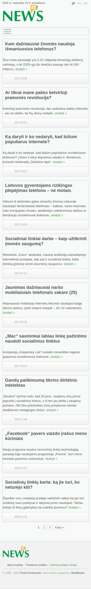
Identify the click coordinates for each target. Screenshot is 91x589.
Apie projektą (15, 564)
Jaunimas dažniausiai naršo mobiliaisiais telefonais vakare (36, 290)
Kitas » (59, 527)
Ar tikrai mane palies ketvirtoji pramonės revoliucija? (36, 95)
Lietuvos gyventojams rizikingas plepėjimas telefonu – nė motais (38, 188)
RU (79, 3)
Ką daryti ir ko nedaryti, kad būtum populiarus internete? (41, 139)
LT (73, 3)
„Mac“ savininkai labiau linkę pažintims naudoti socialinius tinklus (46, 339)
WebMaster (77, 572)
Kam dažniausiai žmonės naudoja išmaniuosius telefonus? (40, 46)
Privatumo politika (36, 564)
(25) (73, 292)
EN (85, 3)
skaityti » (21, 69)
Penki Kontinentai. (31, 572)
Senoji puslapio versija (63, 564)
